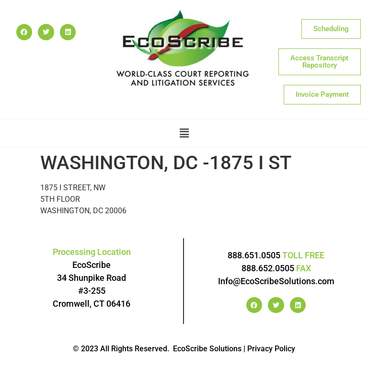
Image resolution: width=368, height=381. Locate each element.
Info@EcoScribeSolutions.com (276, 281)
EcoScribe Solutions (207, 348)
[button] (184, 133)
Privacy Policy (271, 348)
